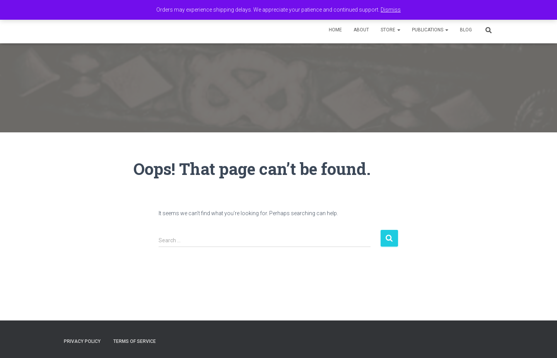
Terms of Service (134, 341)
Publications (430, 30)
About (361, 30)
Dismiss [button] (391, 10)
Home (335, 30)
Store (390, 30)
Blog (466, 30)
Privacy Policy (82, 341)
